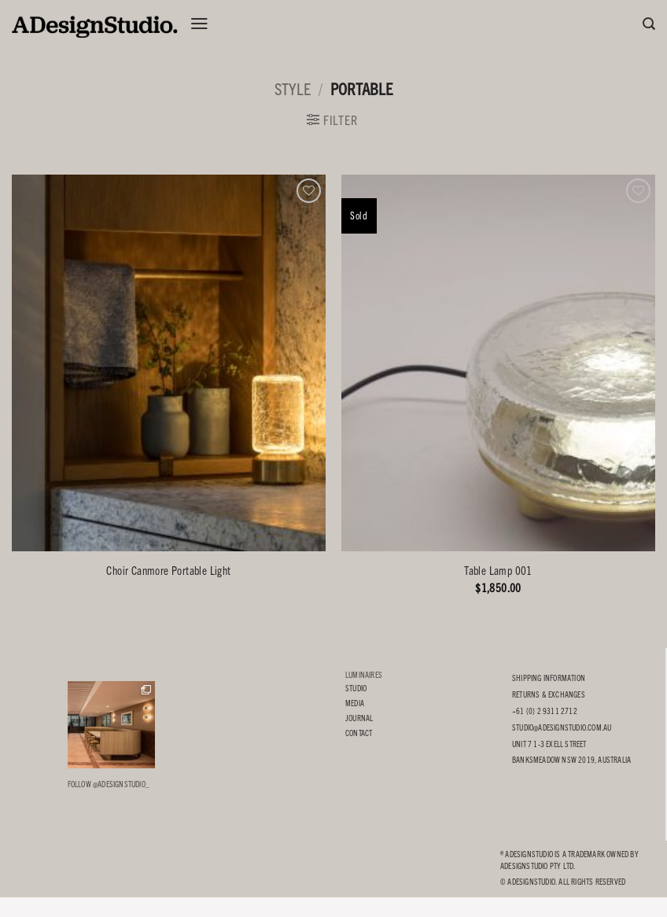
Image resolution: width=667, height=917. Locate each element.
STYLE (293, 88)
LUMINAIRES (363, 674)
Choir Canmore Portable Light (168, 570)
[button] (199, 23)
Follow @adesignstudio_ (108, 784)
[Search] (649, 24)
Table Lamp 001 (498, 570)
